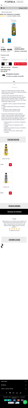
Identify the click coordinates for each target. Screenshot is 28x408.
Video (14, 84)
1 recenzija (9, 16)
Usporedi (16, 67)
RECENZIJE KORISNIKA (14, 206)
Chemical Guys (7, 70)
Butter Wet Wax (6, 158)
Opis (14, 81)
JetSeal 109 (6, 187)
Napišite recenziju (16, 16)
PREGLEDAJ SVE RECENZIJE (14, 212)
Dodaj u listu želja (6, 67)
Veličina (3, 57)
